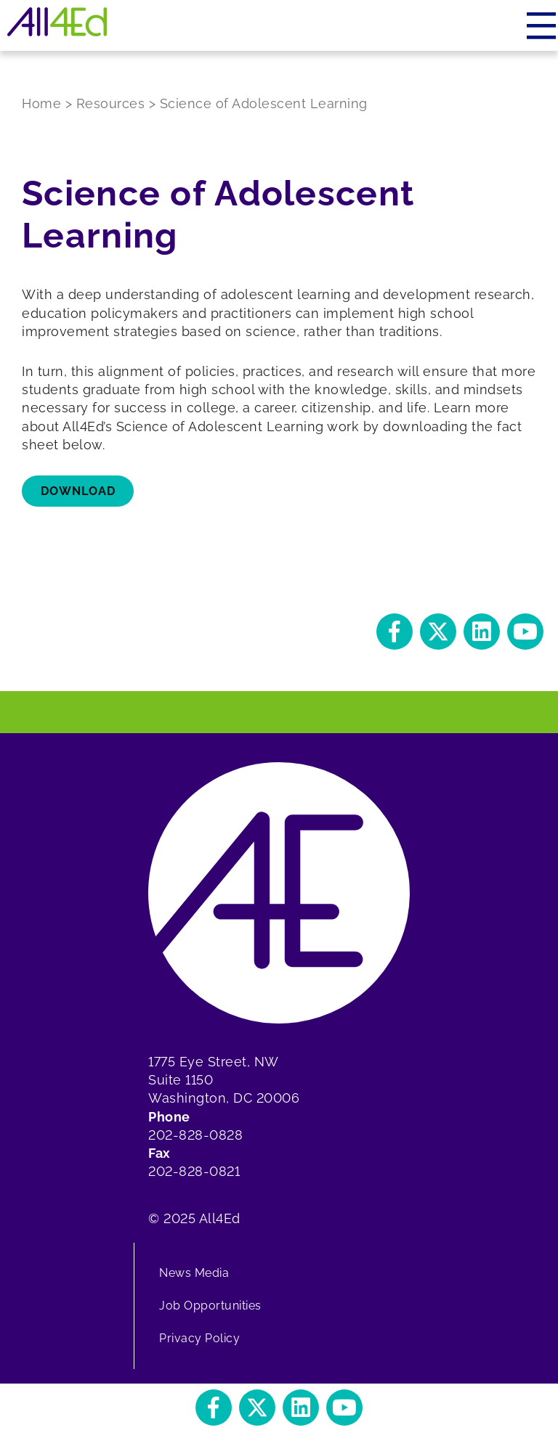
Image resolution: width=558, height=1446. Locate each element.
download (78, 491)
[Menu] (542, 25)
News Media (194, 1273)
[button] (394, 631)
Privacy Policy (199, 1338)
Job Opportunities (210, 1305)
